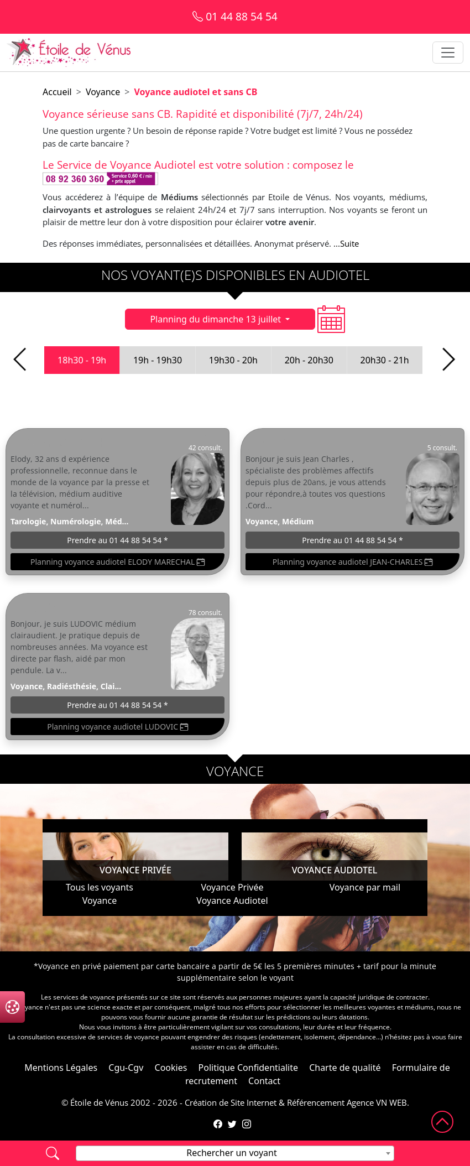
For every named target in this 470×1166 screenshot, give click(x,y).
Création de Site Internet (230, 1102)
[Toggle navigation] (447, 52)
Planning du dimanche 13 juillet (216, 319)
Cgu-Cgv (125, 1067)
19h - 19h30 (157, 360)
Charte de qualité (344, 1067)
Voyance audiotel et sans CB (195, 92)
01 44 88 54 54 (235, 16)
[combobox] (235, 1153)
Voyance (103, 92)
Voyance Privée (232, 887)
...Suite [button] (346, 243)
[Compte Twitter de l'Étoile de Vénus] (232, 1124)
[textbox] (235, 1152)
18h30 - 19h (82, 360)
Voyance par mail (365, 887)
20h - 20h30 (309, 360)
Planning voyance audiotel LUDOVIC (117, 726)
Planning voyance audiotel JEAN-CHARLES (352, 562)
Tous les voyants (99, 887)
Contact (264, 1081)
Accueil (57, 92)
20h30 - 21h (385, 360)
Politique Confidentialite (248, 1067)
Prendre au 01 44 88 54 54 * (117, 540)
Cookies (171, 1067)
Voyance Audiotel (232, 900)
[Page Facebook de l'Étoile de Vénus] (217, 1124)
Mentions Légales (60, 1067)
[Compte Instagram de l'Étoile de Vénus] (246, 1124)
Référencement (315, 1102)
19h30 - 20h (233, 360)
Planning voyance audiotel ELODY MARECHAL (117, 562)
